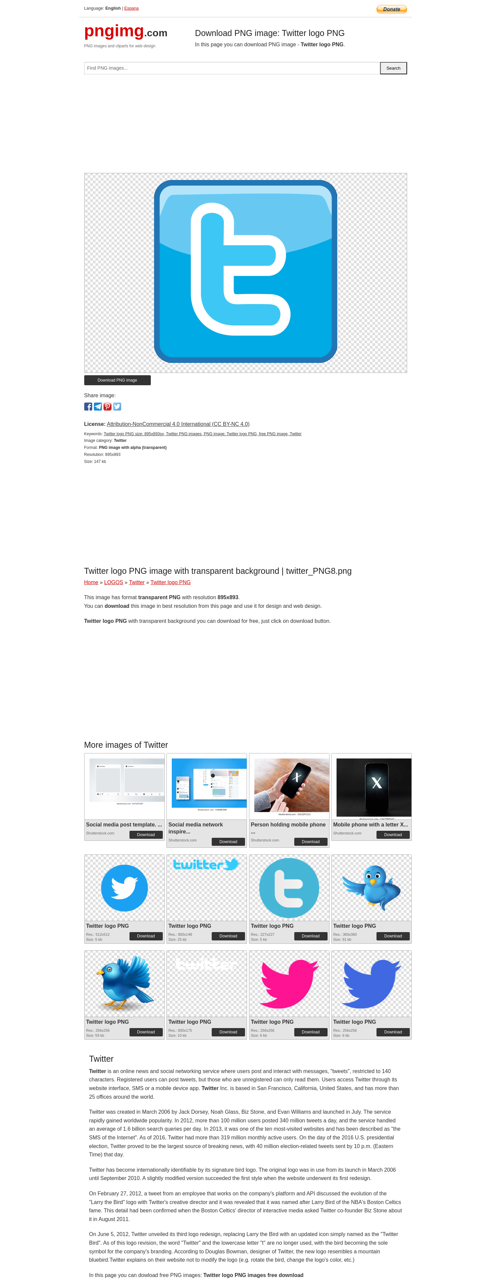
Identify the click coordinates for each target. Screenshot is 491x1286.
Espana (131, 8)
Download (146, 834)
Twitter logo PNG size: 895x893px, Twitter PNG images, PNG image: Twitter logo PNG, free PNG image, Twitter (203, 434)
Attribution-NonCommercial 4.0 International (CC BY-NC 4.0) (178, 424)
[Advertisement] (245, 126)
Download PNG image (117, 380)
